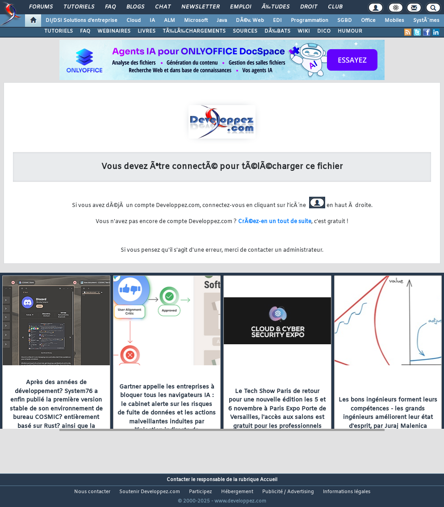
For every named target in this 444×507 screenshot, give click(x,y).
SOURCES (245, 31)
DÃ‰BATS (277, 31)
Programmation (309, 20)
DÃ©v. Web (250, 20)
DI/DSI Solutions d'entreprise (81, 20)
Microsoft (196, 20)
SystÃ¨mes (426, 20)
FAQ (110, 7)
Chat (163, 7)
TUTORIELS (58, 31)
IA (152, 20)
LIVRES (146, 31)
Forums (41, 7)
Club (335, 7)
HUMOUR (350, 31)
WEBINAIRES (113, 31)
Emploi (240, 7)
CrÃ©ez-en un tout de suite (274, 221)
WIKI (303, 31)
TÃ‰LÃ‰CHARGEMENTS (194, 31)
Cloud (133, 20)
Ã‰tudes (275, 7)
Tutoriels (79, 7)
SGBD (344, 20)
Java (222, 20)
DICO (324, 31)
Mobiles (394, 20)
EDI (277, 20)
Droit (308, 7)
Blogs (135, 7)
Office (368, 20)
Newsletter (200, 7)
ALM (169, 20)
